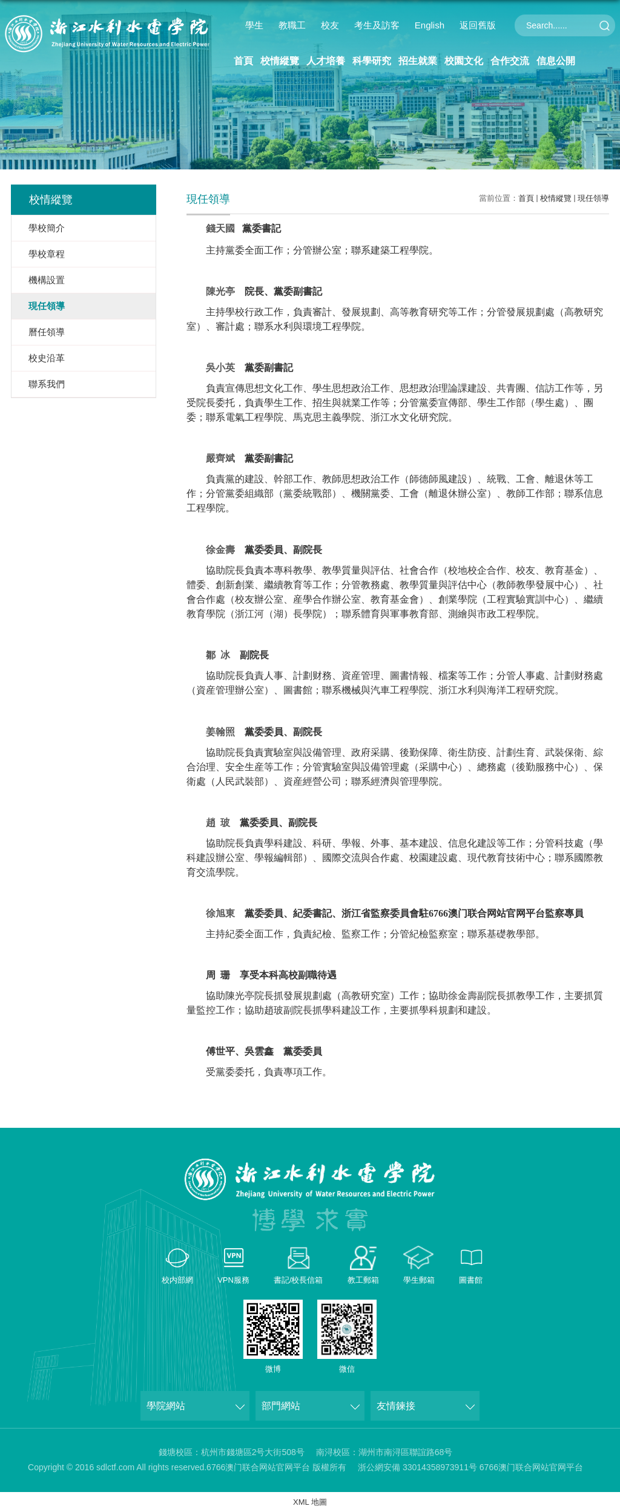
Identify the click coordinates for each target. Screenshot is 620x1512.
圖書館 (471, 1280)
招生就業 (417, 61)
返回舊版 (478, 25)
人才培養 (325, 61)
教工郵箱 (363, 1280)
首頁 (243, 61)
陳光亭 (220, 291)
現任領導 (593, 198)
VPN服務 (233, 1280)
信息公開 (555, 61)
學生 (254, 25)
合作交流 (509, 61)
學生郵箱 (419, 1280)
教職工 (292, 25)
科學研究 (371, 61)
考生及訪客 (377, 25)
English (429, 25)
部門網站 (281, 1406)
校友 (330, 25)
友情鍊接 (396, 1406)
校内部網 (177, 1280)
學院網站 (166, 1406)
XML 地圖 (310, 1502)
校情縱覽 (279, 61)
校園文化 (463, 61)
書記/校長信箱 (298, 1280)
